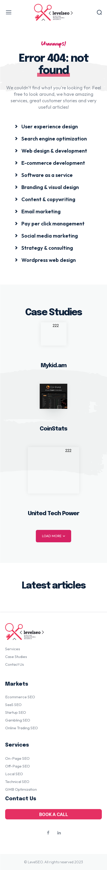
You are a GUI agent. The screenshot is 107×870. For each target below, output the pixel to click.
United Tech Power (53, 513)
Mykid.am (54, 366)
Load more (53, 536)
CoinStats (53, 429)
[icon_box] (46, 126)
